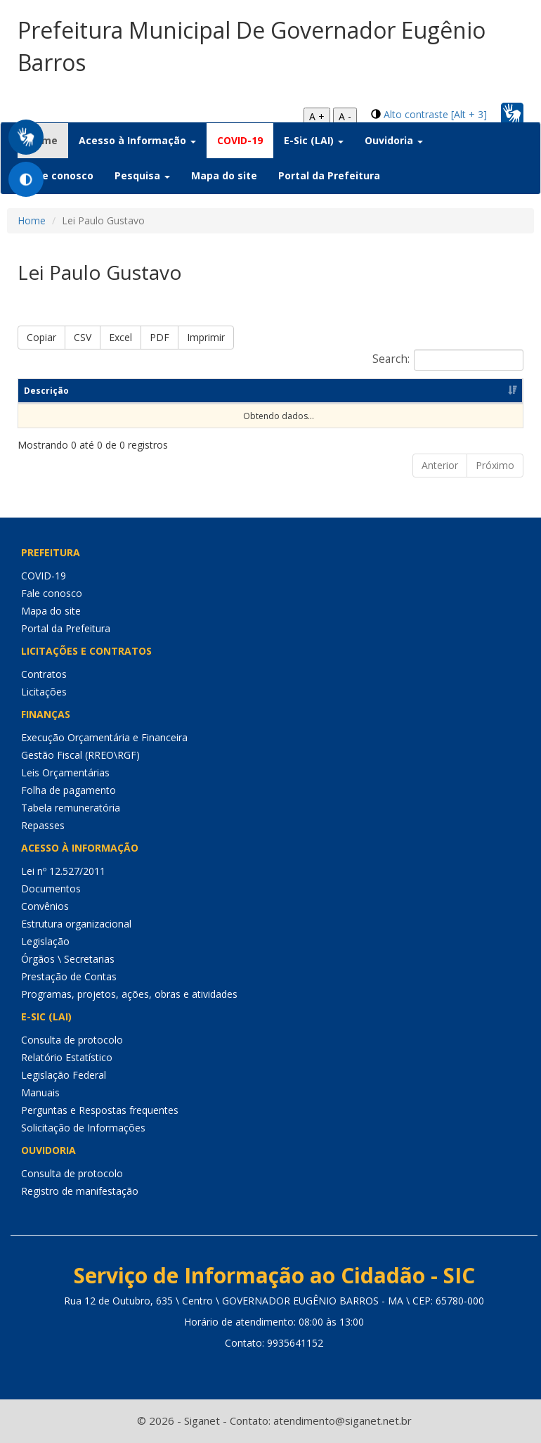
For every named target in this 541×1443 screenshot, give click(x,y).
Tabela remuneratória (70, 807)
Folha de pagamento (68, 790)
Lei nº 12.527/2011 (63, 871)
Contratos (44, 674)
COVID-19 (240, 140)
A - (345, 116)
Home (32, 220)
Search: (447, 360)
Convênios (45, 906)
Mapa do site (224, 175)
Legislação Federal (63, 1075)
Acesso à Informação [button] (137, 140)
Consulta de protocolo (72, 1039)
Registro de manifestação (79, 1191)
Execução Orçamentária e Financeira (104, 737)
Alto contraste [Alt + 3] (435, 114)
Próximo (495, 465)
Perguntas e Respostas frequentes (99, 1110)
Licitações (44, 691)
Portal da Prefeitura (329, 175)
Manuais (40, 1092)
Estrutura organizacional (76, 923)
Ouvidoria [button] (394, 140)
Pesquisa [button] (142, 175)
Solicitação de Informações (83, 1127)
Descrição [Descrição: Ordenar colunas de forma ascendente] (46, 391)
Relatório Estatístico (66, 1057)
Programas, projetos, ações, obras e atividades (129, 994)
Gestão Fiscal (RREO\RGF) (80, 755)
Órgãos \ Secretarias (68, 959)
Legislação (45, 941)
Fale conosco (60, 175)
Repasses (43, 825)
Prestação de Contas (69, 976)
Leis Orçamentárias (65, 772)
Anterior (440, 465)
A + (317, 116)
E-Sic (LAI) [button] (314, 140)
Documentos (51, 888)
